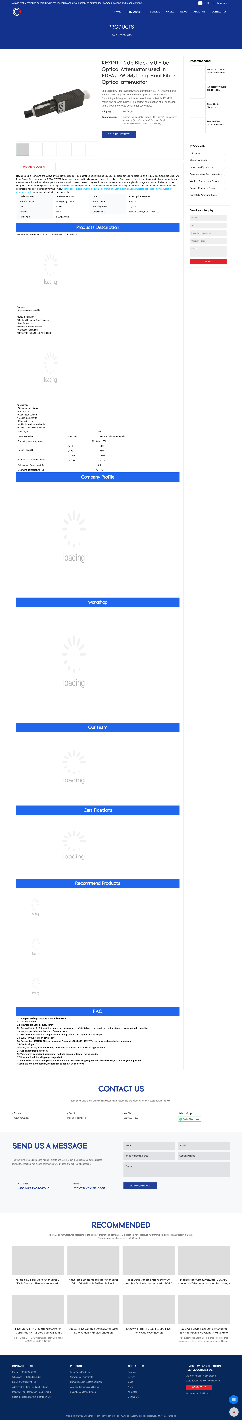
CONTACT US (219, 11)
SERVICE (155, 11)
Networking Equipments (201, 167)
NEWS (183, 11)
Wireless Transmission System (204, 181)
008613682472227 (190, 1119)
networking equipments (92, 189)
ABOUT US (199, 11)
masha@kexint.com (76, 1118)
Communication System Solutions (206, 174)
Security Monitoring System (203, 188)
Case (130, 1382)
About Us (132, 1392)
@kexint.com (30, 1382)
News (130, 1387)
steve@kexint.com (89, 1188)
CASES (170, 11)
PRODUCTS (134, 11)
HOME (118, 11)
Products (132, 1372)
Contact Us (133, 1397)
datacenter (195, 153)
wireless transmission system (150, 189)
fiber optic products (72, 189)
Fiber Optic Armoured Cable (203, 195)
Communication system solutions (120, 189)
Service (131, 1377)
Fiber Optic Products (200, 160)
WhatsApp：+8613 (21, 1377)
